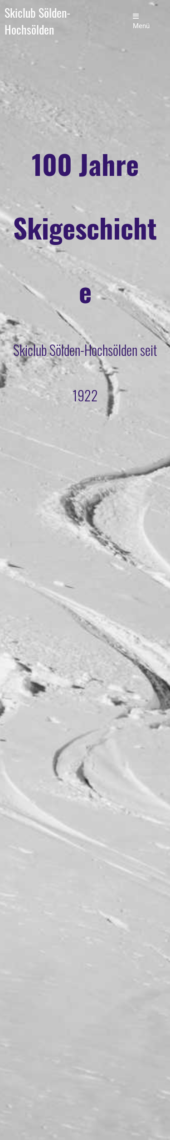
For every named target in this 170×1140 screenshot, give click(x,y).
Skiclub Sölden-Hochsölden (37, 21)
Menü (141, 21)
